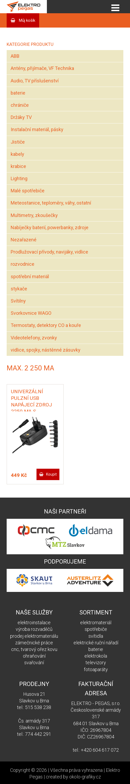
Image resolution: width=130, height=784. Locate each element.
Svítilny (18, 301)
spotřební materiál (30, 276)
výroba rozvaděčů (34, 629)
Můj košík (26, 20)
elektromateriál (95, 622)
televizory (96, 662)
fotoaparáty (96, 669)
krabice (18, 166)
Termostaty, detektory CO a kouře (46, 325)
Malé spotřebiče (27, 190)
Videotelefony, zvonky (34, 337)
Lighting (19, 178)
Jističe (18, 142)
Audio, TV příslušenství (35, 80)
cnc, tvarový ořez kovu (34, 649)
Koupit (51, 474)
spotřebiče (96, 629)
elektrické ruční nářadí (96, 642)
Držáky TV (21, 117)
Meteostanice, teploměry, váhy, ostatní (51, 203)
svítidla (95, 636)
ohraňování (34, 656)
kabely (17, 154)
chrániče (20, 105)
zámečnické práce (34, 642)
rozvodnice (22, 264)
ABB (15, 56)
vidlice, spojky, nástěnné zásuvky (45, 350)
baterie (18, 93)
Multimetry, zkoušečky (34, 215)
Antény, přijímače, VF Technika (42, 68)
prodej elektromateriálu (34, 636)
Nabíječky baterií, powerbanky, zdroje (49, 227)
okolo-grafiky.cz (85, 776)
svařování (34, 662)
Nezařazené (23, 239)
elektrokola (95, 656)
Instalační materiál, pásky (37, 129)
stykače (19, 288)
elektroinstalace (34, 622)
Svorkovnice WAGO (31, 313)
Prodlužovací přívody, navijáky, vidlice (49, 252)
